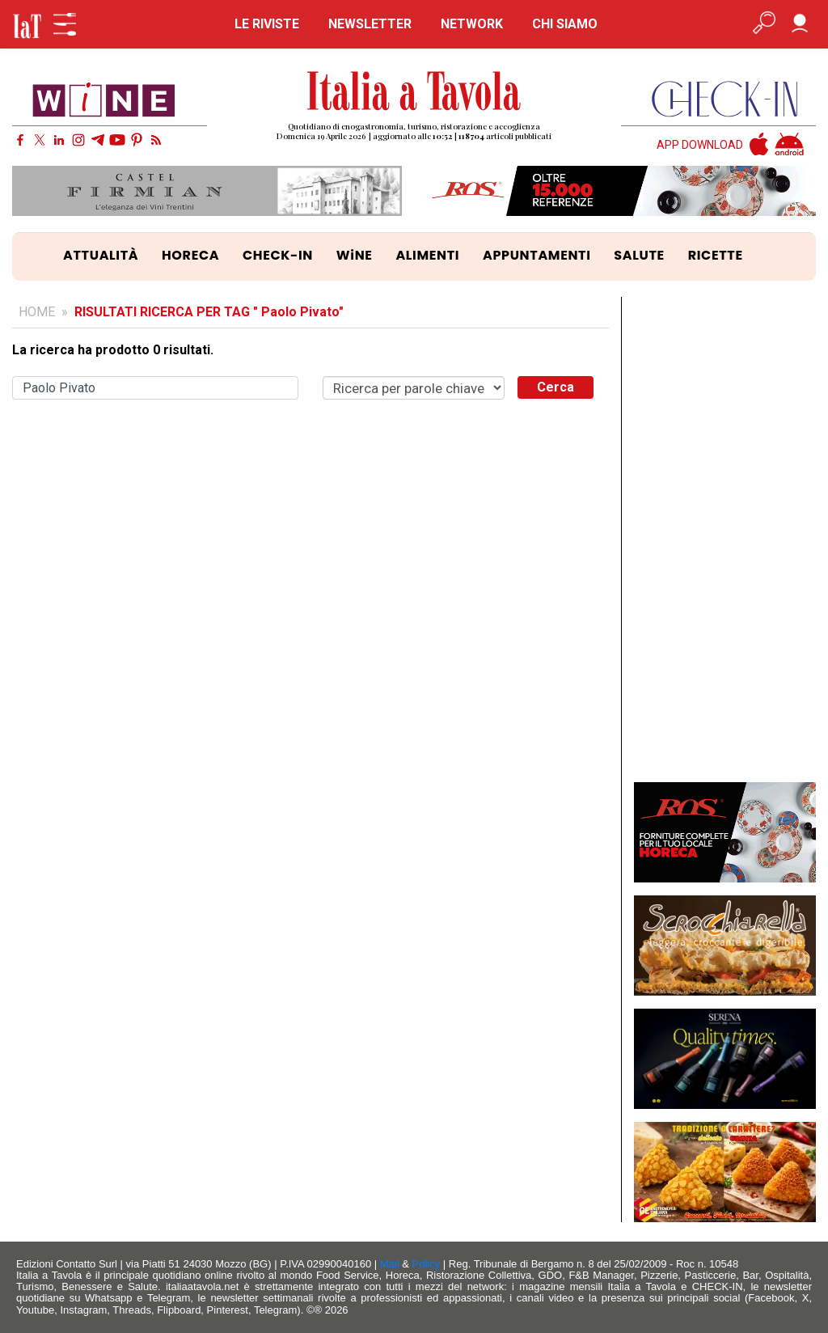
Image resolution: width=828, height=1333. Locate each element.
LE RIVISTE (266, 24)
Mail (389, 1264)
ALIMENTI (427, 255)
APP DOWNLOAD (700, 145)
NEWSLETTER (370, 24)
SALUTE (639, 255)
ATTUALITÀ (100, 255)
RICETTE (715, 255)
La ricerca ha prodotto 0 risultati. (112, 350)
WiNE (354, 255)
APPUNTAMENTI (537, 255)
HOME (37, 311)
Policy (426, 1264)
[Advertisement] (725, 539)
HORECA (190, 255)
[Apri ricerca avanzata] (764, 24)
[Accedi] (799, 24)
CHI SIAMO (565, 24)
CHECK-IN (278, 255)
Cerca (555, 387)
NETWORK (472, 24)
